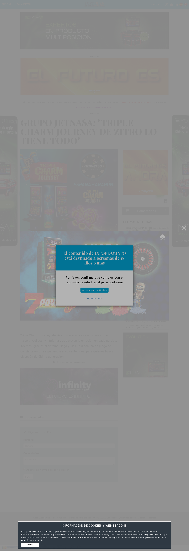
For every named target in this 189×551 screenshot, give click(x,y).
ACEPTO (30, 545)
